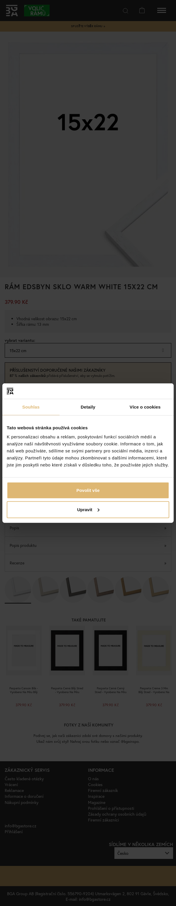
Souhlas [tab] (31, 406)
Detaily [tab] (88, 406)
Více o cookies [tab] (145, 406)
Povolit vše (87, 490)
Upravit (88, 509)
